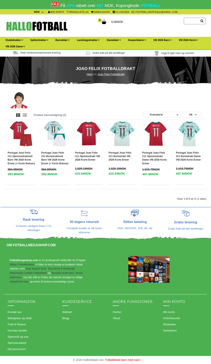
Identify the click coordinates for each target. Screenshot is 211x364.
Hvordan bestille (17, 330)
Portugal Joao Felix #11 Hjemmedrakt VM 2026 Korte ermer (87, 156)
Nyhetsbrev (170, 330)
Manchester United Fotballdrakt (28, 272)
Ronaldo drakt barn (62, 272)
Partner (117, 312)
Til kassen (121, 12)
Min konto (56, 12)
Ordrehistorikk (171, 318)
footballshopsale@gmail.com (154, 12)
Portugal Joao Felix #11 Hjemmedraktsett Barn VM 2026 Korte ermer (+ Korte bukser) (21, 158)
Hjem (90, 74)
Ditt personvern (17, 349)
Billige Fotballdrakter (22, 264)
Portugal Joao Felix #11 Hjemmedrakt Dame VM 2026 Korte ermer (154, 158)
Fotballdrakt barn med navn (122, 360)
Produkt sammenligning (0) (50, 115)
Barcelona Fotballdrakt (61, 268)
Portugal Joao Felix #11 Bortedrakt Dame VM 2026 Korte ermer (188, 156)
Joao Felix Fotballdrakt (110, 74)
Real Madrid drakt (36, 268)
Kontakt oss (15, 312)
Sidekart (67, 312)
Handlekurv (100, 12)
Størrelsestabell (17, 342)
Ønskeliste (169, 324)
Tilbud (116, 318)
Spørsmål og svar (18, 336)
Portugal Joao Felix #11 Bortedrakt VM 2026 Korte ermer (120, 156)
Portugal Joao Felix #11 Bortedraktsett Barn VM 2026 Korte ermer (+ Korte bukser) (54, 158)
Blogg (65, 318)
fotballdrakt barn (19, 281)
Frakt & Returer (17, 324)
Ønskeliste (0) (78, 12)
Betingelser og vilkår (20, 318)
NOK (37, 11)
